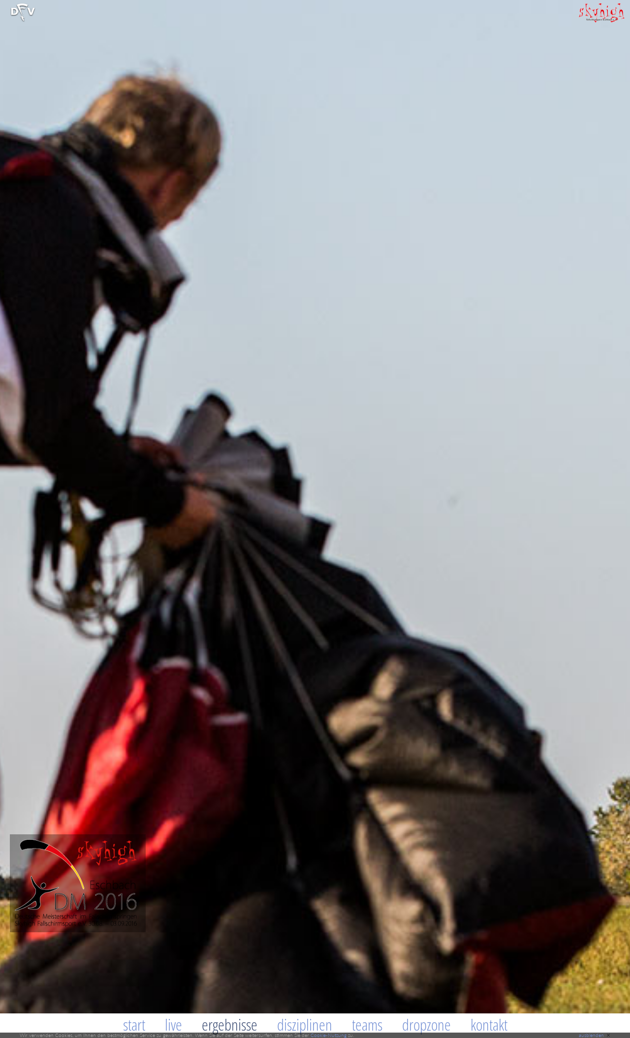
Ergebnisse (229, 1024)
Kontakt (489, 1024)
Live (173, 1024)
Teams (367, 1024)
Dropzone (426, 1024)
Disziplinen (304, 1024)
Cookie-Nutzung (328, 1035)
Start (134, 1024)
